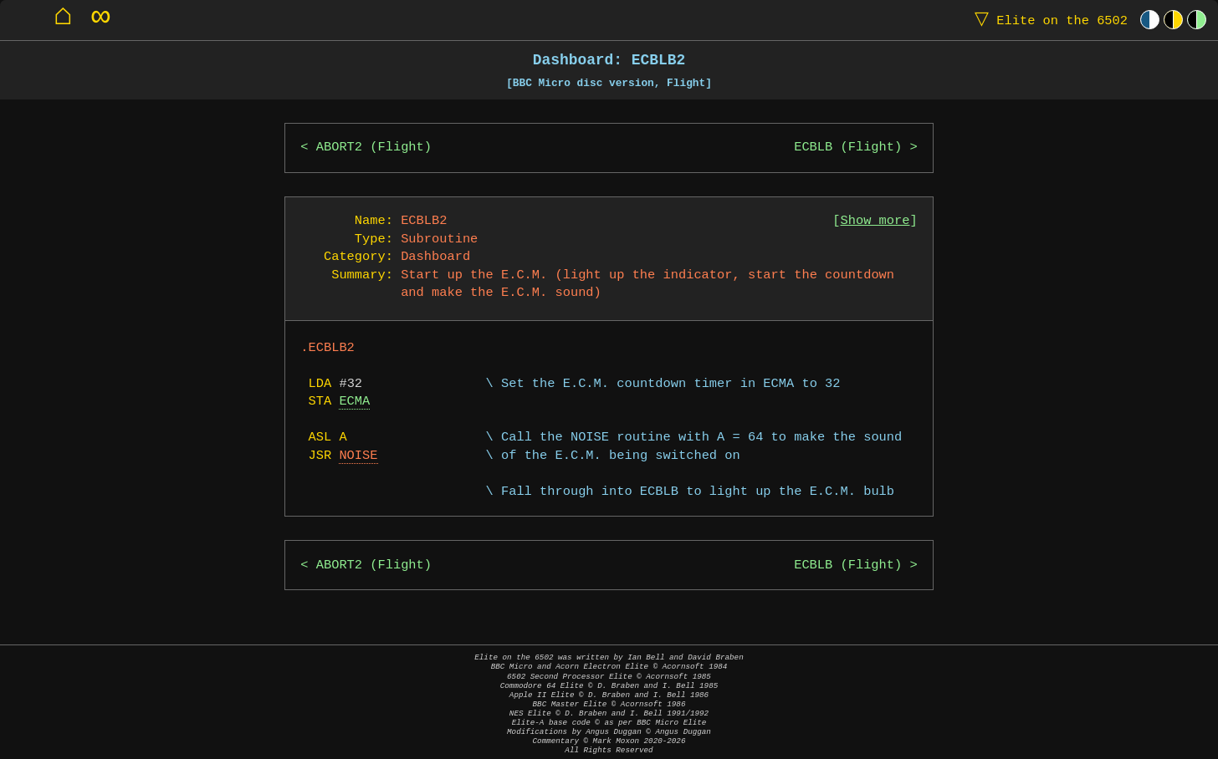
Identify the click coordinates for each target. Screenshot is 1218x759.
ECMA (354, 401)
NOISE (358, 456)
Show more (875, 221)
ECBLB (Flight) (848, 147)
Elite (1047, 19)
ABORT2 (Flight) (374, 147)
